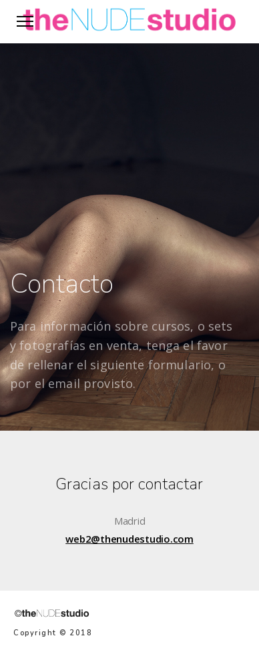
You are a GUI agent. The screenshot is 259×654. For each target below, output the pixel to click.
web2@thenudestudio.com (129, 538)
